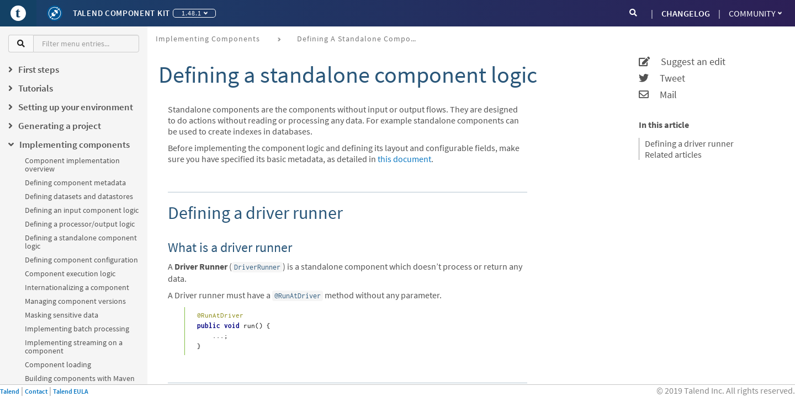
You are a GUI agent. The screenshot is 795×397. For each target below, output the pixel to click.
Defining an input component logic (82, 210)
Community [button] (755, 13)
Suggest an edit (682, 61)
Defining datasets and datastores (79, 196)
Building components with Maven (80, 378)
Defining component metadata (75, 182)
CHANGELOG (685, 13)
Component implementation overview (72, 164)
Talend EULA (70, 391)
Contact (36, 391)
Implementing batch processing (77, 329)
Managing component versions (75, 301)
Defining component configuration (81, 260)
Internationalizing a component (77, 287)
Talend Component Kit (121, 13)
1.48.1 (195, 13)
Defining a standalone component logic (81, 242)
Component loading (58, 364)
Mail (658, 94)
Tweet (662, 78)
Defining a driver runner (689, 143)
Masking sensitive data (61, 315)
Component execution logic (70, 273)
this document (404, 158)
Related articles (673, 154)
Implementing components (208, 39)
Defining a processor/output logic (80, 224)
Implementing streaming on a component (74, 346)
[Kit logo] (54, 13)
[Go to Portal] (18, 13)
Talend (9, 391)
